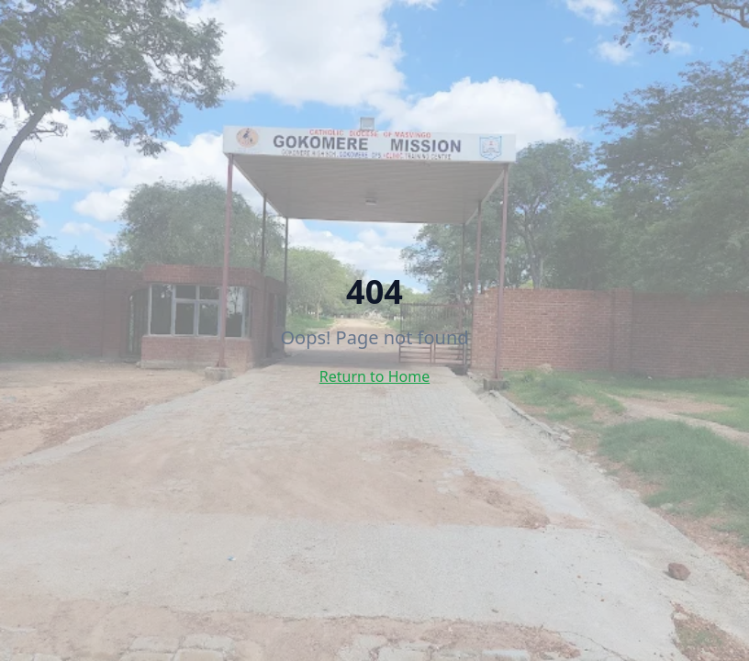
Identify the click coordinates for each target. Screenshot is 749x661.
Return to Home (374, 376)
